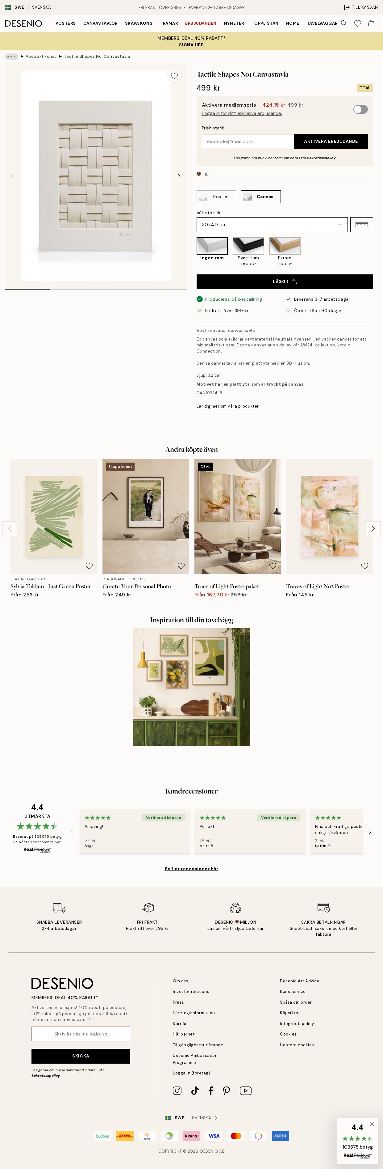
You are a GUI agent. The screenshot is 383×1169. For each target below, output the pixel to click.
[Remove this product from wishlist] (174, 75)
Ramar (170, 23)
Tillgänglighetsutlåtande (198, 1045)
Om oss (180, 981)
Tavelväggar (322, 23)
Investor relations (191, 991)
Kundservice (293, 991)
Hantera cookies (297, 1045)
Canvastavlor (100, 23)
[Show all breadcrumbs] (11, 56)
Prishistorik (213, 128)
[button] (361, 224)
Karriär (180, 1023)
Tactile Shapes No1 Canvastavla (97, 56)
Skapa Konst (140, 23)
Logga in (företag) (191, 1073)
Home (292, 23)
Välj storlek (209, 212)
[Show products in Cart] (371, 23)
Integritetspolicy (297, 1023)
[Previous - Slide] (12, 176)
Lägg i (285, 281)
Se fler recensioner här (192, 868)
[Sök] (344, 23)
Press (178, 1002)
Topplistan (265, 23)
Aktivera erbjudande (331, 141)
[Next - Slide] (179, 176)
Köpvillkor (290, 1012)
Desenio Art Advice (299, 981)
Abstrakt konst (41, 56)
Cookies (288, 1034)
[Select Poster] (216, 196)
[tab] (27, 287)
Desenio (209, 1151)
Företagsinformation (194, 1012)
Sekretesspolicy (321, 157)
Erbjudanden (201, 23)
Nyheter (234, 23)
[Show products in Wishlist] (357, 23)
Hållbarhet (183, 1034)
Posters (66, 23)
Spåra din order (296, 1002)
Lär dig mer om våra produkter (228, 406)
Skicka (80, 1056)
